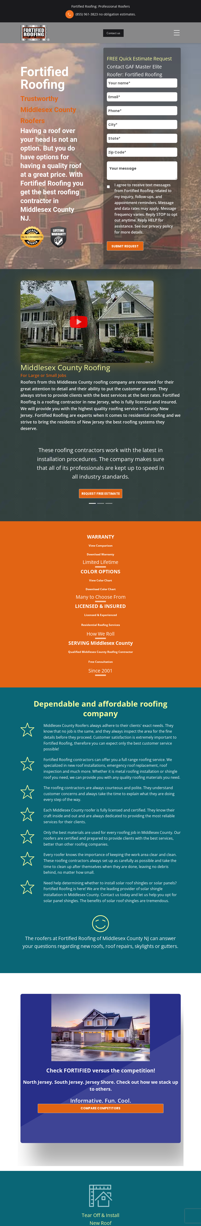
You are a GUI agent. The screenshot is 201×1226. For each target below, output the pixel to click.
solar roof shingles (132, 882)
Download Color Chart (101, 589)
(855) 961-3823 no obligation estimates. (106, 14)
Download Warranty (100, 554)
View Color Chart (100, 580)
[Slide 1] (92, 503)
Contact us (113, 33)
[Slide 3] (108, 503)
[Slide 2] (100, 503)
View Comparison (101, 546)
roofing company (110, 382)
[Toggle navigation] (177, 32)
